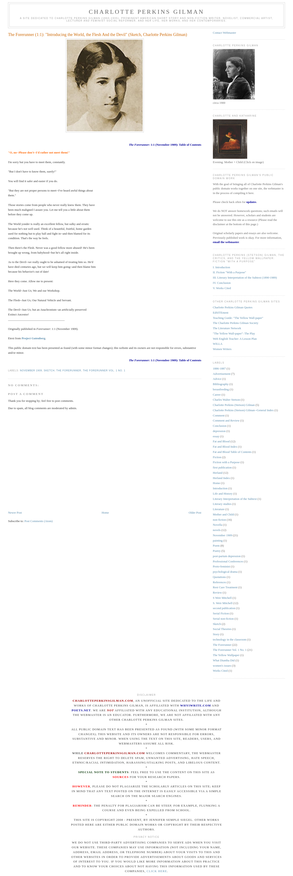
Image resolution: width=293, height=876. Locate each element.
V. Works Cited (222, 288)
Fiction (217, 457)
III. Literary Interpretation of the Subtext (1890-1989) (245, 277)
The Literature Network (227, 328)
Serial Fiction (221, 613)
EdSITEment (220, 312)
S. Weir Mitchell (223, 603)
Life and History (223, 493)
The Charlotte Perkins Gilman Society (235, 323)
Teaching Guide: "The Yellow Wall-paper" (238, 318)
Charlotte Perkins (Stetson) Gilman (234, 405)
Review (217, 592)
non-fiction (219, 519)
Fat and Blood (221, 441)
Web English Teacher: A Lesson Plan (235, 338)
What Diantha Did (224, 660)
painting (218, 540)
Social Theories (222, 629)
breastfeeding (221, 389)
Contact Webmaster (224, 32)
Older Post (195, 512)
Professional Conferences (228, 561)
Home (105, 512)
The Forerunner (68, 370)
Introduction (220, 488)
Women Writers (222, 349)
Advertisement (222, 373)
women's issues (222, 665)
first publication (222, 467)
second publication (224, 608)
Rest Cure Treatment (225, 587)
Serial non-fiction (223, 618)
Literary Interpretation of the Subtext (235, 499)
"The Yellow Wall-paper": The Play (234, 333)
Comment (219, 415)
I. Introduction (221, 267)
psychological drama (225, 571)
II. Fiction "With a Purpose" (229, 272)
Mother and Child (223, 514)
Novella (217, 524)
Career (217, 394)
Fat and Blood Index (225, 446)
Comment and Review (226, 420)
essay (216, 436)
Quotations (219, 577)
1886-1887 (219, 368)
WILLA (217, 343)
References (219, 582)
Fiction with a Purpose (226, 462)
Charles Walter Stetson (226, 399)
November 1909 (31, 370)
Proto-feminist (221, 566)
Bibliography (221, 384)
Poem (216, 545)
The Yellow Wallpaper (226, 655)
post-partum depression (227, 556)
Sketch (49, 370)
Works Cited (220, 670)
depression (219, 431)
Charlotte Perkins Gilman (146, 11)
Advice (217, 379)
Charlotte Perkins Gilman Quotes (232, 307)
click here (156, 871)
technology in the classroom (229, 639)
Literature (219, 509)
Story (216, 634)
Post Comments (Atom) (38, 521)
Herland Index (221, 478)
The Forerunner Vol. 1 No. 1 (104, 370)
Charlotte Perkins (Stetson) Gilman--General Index (243, 410)
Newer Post (15, 512)
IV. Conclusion (222, 283)
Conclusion (219, 425)
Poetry (217, 551)
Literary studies (222, 504)
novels (217, 530)
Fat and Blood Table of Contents (232, 452)
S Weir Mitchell (222, 598)
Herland (217, 472)
